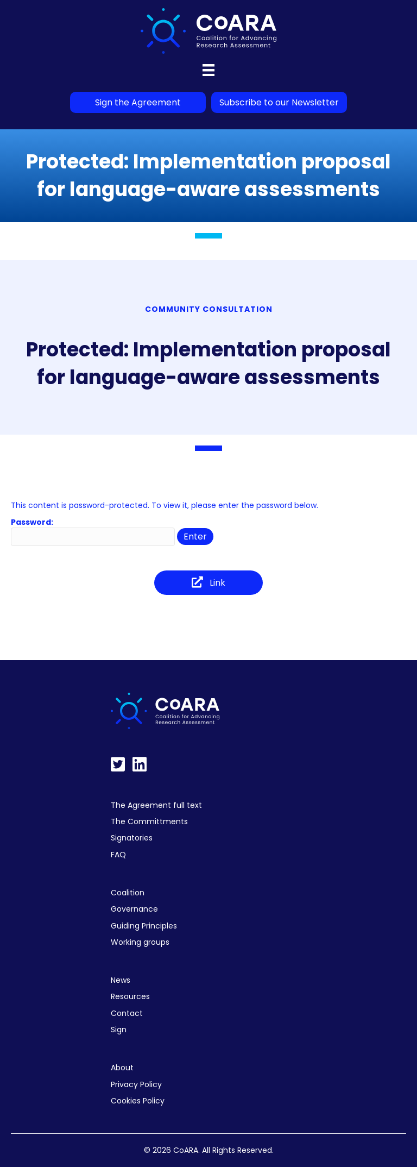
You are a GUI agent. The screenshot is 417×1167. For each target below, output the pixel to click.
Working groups (140, 942)
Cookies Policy (138, 1100)
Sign (119, 1029)
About (122, 1067)
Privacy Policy (136, 1084)
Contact (127, 1013)
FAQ (118, 854)
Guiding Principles (144, 925)
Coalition (127, 892)
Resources (130, 996)
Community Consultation (209, 309)
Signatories (132, 837)
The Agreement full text (156, 805)
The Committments (149, 821)
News (120, 980)
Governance (134, 909)
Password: (93, 531)
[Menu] (208, 70)
